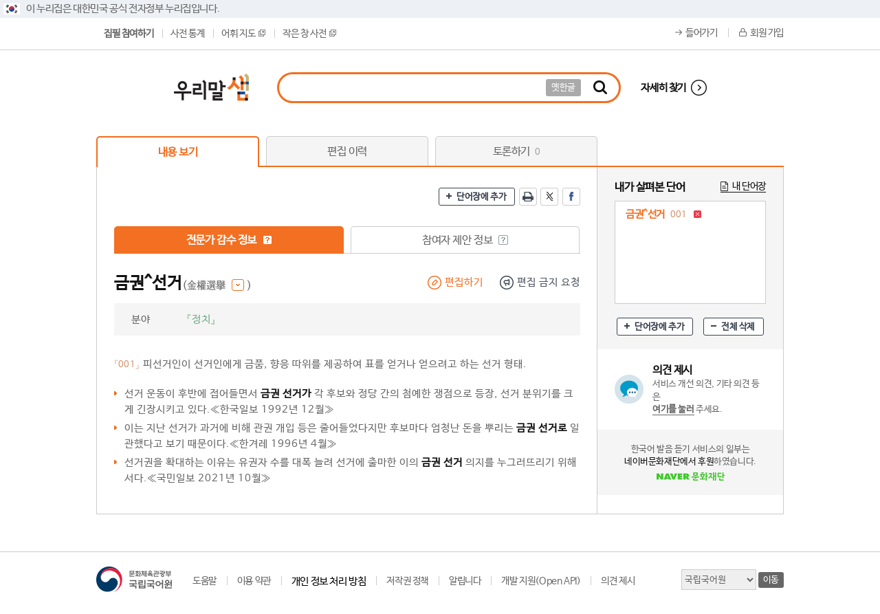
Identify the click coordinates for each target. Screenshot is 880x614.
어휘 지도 (243, 33)
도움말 (204, 580)
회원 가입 (767, 33)
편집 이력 (347, 151)
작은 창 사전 (309, 33)
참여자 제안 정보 (465, 240)
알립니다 (465, 580)
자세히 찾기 (663, 88)
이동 (771, 580)
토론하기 (516, 151)
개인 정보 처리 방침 (329, 581)
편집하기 (464, 282)
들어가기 (701, 33)
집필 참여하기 (128, 33)
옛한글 (563, 88)
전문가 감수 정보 (229, 240)
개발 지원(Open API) (540, 580)
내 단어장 (749, 186)
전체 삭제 (738, 327)
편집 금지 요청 (548, 282)
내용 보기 (178, 152)
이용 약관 (254, 580)
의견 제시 (618, 580)
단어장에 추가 (481, 197)
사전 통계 (187, 33)
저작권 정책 (407, 580)
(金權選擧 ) (217, 285)
